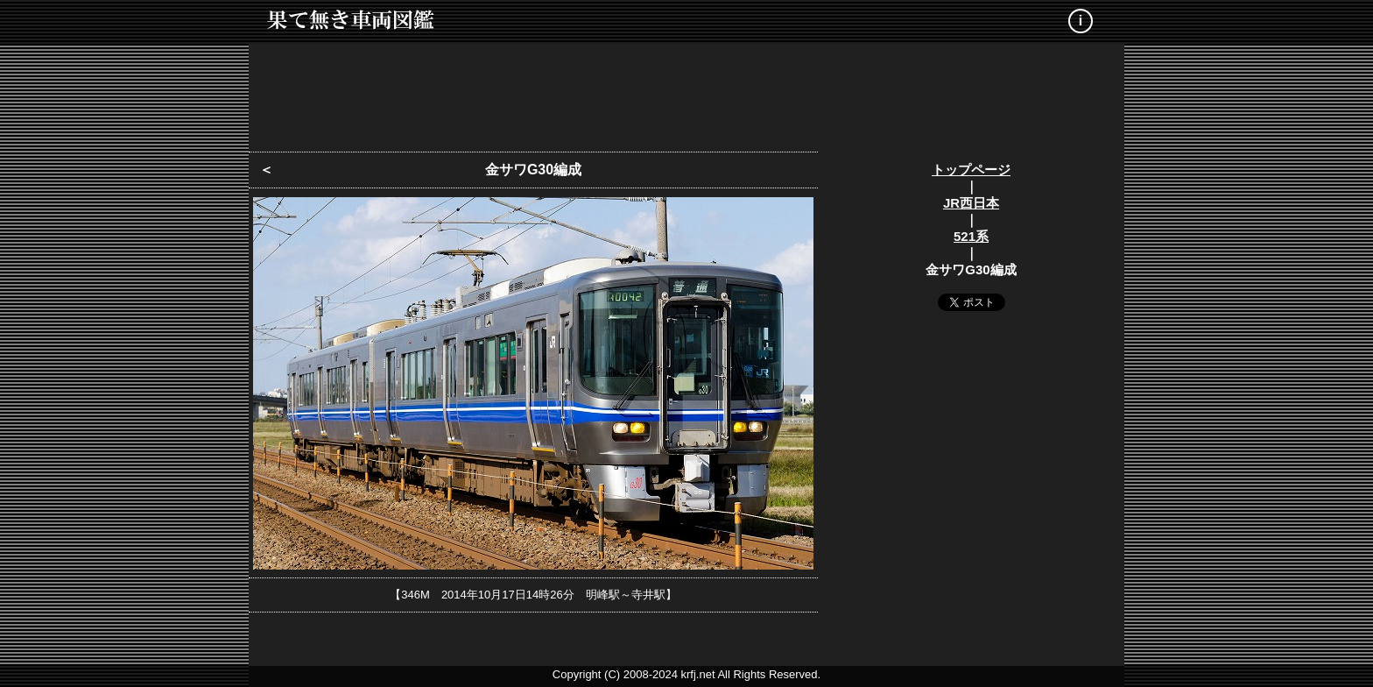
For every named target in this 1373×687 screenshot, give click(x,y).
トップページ (971, 169)
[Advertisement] (686, 92)
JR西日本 (971, 202)
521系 (971, 236)
